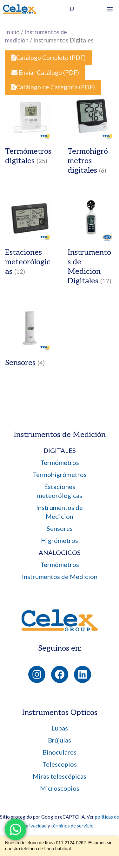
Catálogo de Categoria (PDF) (53, 87)
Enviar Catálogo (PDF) (45, 72)
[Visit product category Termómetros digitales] (28, 133)
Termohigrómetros (60, 474)
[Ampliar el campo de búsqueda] (71, 10)
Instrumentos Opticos (59, 712)
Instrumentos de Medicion (59, 576)
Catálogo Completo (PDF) (48, 57)
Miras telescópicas (59, 776)
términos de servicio (72, 825)
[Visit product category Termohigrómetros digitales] (91, 137)
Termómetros (59, 462)
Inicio (12, 32)
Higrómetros (59, 540)
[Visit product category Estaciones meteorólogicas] (28, 238)
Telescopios (60, 764)
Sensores (60, 528)
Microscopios (59, 788)
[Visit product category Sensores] (28, 339)
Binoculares (59, 752)
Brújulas (59, 740)
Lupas (59, 728)
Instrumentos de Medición (60, 434)
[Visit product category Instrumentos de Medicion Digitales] (91, 243)
